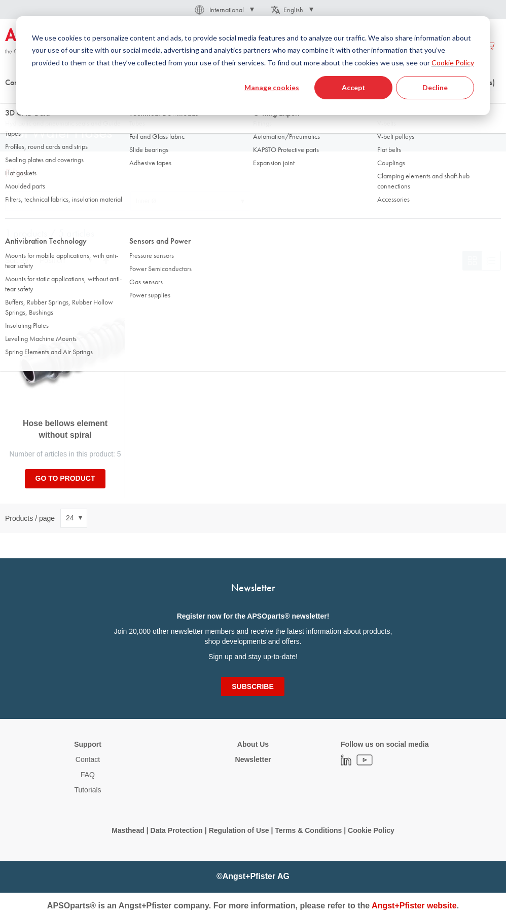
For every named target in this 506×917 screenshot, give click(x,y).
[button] (223, 9)
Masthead (128, 830)
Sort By (16, 260)
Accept (354, 87)
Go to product (65, 478)
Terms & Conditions (308, 830)
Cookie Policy (452, 62)
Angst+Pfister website (414, 905)
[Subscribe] (252, 686)
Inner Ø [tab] (146, 201)
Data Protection (176, 830)
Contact (88, 759)
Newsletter (253, 759)
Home (13, 100)
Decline (435, 87)
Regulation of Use (239, 830)
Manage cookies (271, 87)
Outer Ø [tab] (21, 201)
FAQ (88, 775)
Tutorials (87, 790)
